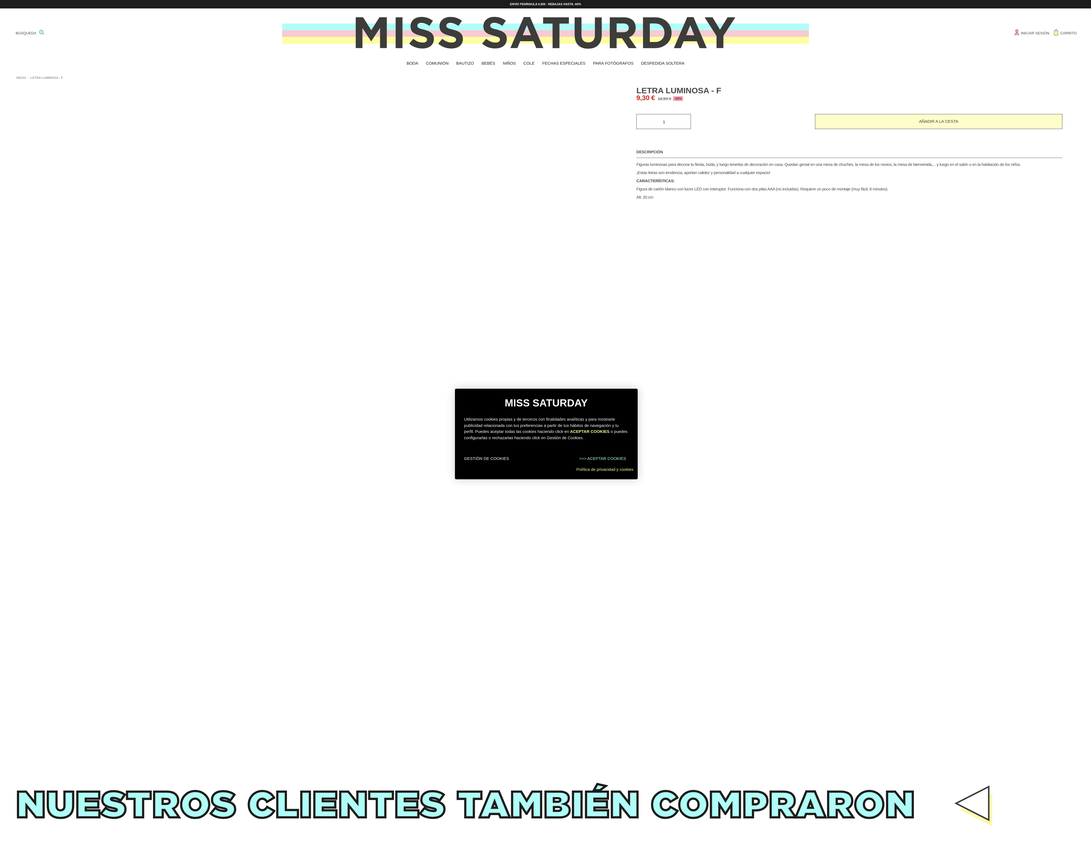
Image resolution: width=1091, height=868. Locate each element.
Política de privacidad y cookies (604, 469)
